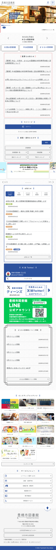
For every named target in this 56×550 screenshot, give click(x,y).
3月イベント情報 (13, 352)
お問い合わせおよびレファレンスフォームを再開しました (27, 80)
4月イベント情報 (13, 344)
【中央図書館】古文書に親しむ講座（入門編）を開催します (28, 245)
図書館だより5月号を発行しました (19, 234)
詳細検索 (28, 148)
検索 (46, 142)
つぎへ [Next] (55, 14)
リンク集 (7, 542)
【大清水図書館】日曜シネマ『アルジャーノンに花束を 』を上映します (28, 222)
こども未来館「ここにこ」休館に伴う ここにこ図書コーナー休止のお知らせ (28, 110)
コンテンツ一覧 (28, 464)
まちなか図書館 (28, 193)
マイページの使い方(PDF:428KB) (28, 131)
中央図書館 (19, 193)
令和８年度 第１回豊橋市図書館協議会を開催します (26, 201)
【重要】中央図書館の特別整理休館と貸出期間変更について (28, 71)
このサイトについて (35, 542)
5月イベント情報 (13, 336)
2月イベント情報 (13, 360)
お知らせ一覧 (28, 257)
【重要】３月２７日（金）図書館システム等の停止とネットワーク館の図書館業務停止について (28, 89)
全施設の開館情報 (28, 41)
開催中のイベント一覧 (48, 29)
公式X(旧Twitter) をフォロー (28, 530)
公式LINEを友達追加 (28, 535)
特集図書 (39, 152)
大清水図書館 (46, 193)
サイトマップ (24, 542)
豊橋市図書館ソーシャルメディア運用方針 (16, 539)
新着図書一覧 (16, 152)
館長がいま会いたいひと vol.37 (19, 368)
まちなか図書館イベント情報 (28, 379)
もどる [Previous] (1, 14)
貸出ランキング (16, 157)
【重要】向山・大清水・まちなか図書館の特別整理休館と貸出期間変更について (28, 62)
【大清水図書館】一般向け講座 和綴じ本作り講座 (25, 211)
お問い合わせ (15, 542)
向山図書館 (37, 193)
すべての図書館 (10, 193)
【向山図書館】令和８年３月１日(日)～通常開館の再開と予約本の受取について (28, 100)
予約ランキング (39, 157)
